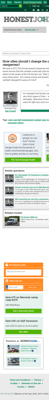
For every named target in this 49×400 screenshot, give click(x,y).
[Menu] (43, 18)
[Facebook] (34, 10)
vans (10, 120)
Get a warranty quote (23, 311)
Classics (17, 2)
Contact (20, 387)
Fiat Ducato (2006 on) (28, 217)
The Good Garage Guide (23, 160)
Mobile (31, 387)
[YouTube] (38, 10)
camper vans (40, 120)
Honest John (30, 29)
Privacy (37, 380)
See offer (23, 332)
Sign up (34, 6)
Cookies (14, 383)
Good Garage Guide (33, 2)
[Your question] (23, 272)
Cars (3, 2)
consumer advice (16, 123)
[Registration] (14, 287)
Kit (45, 2)
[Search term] (11, 6)
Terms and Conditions (20, 380)
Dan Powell (10, 111)
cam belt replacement (23, 120)
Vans (9, 2)
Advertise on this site (31, 383)
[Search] (20, 6)
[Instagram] (43, 10)
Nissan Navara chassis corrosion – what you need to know (29, 348)
